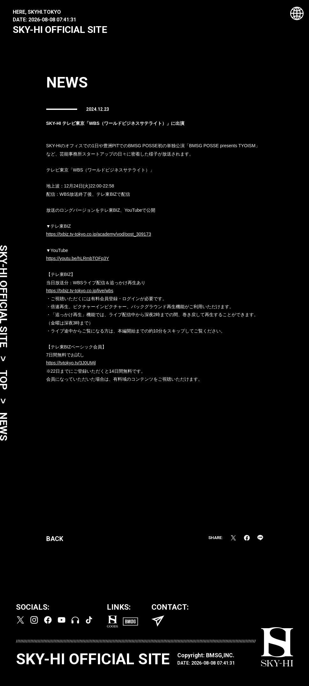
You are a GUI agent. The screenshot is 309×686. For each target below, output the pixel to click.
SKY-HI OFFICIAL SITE (60, 29)
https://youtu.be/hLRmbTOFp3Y (77, 260)
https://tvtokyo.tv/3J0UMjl (71, 364)
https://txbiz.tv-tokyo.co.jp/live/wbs (80, 292)
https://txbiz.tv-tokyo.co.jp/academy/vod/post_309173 (98, 236)
